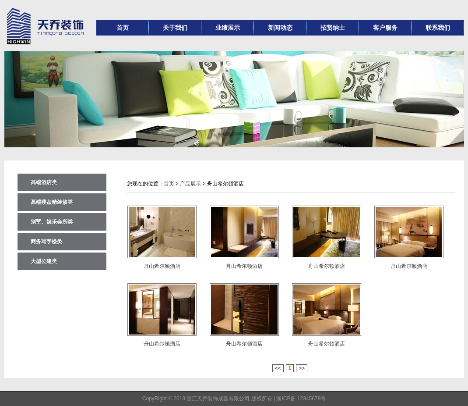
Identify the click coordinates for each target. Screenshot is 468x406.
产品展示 (190, 184)
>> (302, 368)
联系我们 (438, 27)
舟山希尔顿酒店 (162, 266)
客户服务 (385, 27)
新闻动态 (280, 27)
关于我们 (175, 27)
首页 (122, 27)
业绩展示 (227, 27)
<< (278, 368)
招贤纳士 (332, 27)
